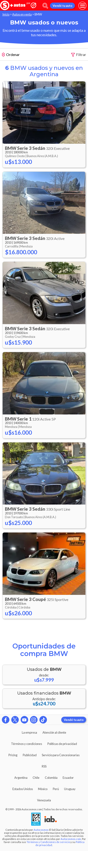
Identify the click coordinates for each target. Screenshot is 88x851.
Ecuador (68, 777)
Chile (36, 777)
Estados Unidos (22, 789)
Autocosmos (41, 829)
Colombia (51, 777)
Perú (56, 789)
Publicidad (30, 755)
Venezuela (44, 800)
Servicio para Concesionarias (61, 755)
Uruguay (70, 789)
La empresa (29, 732)
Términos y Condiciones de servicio (48, 841)
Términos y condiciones (26, 744)
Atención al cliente (54, 732)
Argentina (20, 777)
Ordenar (11, 55)
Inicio (5, 14)
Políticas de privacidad (62, 744)
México (42, 789)
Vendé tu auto (62, 6)
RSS (44, 766)
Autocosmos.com (71, 838)
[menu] (82, 6)
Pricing (12, 755)
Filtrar (78, 54)
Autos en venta (22, 14)
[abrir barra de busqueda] (45, 5)
